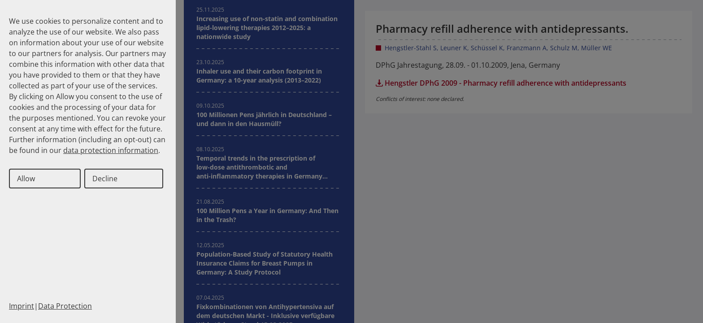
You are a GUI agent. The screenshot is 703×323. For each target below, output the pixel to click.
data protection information (110, 150)
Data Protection (65, 306)
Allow (26, 178)
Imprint (21, 306)
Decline (104, 178)
